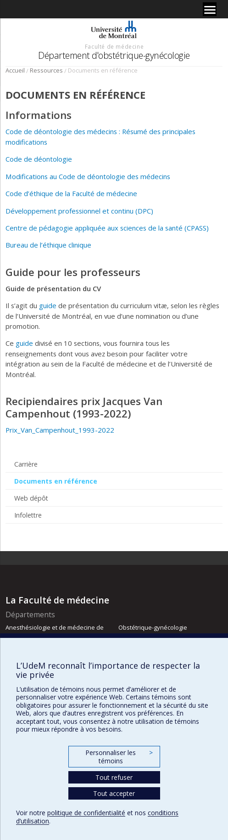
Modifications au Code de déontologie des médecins (88, 176)
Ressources (46, 70)
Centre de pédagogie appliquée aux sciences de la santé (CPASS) (107, 227)
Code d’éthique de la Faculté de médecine (71, 193)
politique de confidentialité (86, 812)
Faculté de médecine (114, 46)
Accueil (15, 70)
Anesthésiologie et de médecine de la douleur (55, 631)
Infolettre (28, 515)
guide (47, 305)
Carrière (26, 464)
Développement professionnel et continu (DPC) (79, 210)
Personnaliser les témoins (118, 756)
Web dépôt (31, 498)
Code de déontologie (39, 158)
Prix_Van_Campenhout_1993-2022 (60, 429)
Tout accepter (114, 793)
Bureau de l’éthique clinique (48, 244)
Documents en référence (55, 481)
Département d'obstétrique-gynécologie (114, 55)
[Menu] (210, 9)
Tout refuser (114, 777)
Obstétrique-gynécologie (152, 627)
